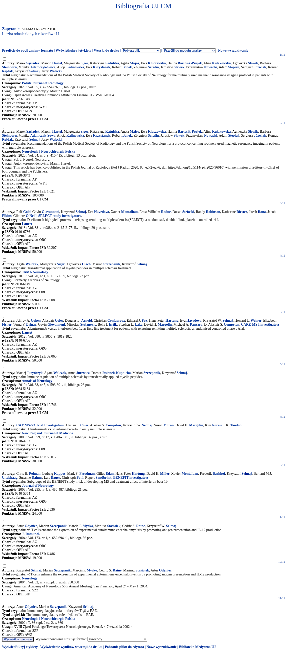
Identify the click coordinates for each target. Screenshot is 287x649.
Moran (168, 425)
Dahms (37, 477)
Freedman (87, 473)
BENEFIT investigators (130, 477)
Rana (262, 212)
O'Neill (31, 216)
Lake (138, 324)
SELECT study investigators (59, 216)
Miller (165, 473)
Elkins (7, 216)
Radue (166, 212)
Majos (134, 63)
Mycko (88, 526)
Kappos (60, 473)
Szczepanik (112, 264)
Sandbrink (104, 477)
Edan (110, 473)
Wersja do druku (106, 50)
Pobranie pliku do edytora (124, 647)
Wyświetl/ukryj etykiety (73, 50)
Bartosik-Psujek (190, 63)
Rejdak (7, 71)
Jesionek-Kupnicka (116, 373)
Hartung (172, 320)
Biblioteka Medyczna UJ (197, 647)
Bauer (55, 477)
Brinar (31, 324)
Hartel (57, 63)
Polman (34, 473)
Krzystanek (101, 67)
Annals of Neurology (37, 381)
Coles (59, 320)
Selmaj (34, 71)
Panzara (196, 324)
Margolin (165, 324)
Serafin (153, 67)
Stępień (233, 67)
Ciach (86, 264)
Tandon (236, 425)
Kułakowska (221, 63)
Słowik (253, 63)
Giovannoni (50, 212)
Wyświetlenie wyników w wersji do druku (71, 647)
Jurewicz (83, 373)
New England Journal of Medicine (47, 433)
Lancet (27, 224)
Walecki (56, 71)
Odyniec (31, 526)
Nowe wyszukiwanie (233, 50)
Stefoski (188, 212)
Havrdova (101, 212)
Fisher (7, 324)
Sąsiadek (33, 63)
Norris (217, 425)
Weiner (256, 320)
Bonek (127, 67)
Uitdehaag (9, 477)
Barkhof (219, 473)
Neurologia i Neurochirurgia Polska (48, 151)
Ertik (113, 324)
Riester (241, 212)
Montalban (129, 212)
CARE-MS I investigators (260, 324)
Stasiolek (113, 526)
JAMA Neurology (35, 272)
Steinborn (9, 67)
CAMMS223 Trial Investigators (40, 425)
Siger (84, 63)
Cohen (36, 320)
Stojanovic (88, 324)
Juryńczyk (35, 373)
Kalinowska (75, 67)
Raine (140, 526)
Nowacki (210, 67)
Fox (145, 320)
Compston (231, 324)
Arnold (86, 320)
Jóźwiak (260, 67)
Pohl (79, 477)
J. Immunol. (31, 534)
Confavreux (116, 320)
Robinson (213, 212)
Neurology (30, 578)
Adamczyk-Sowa (42, 67)
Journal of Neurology (38, 485)
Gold (27, 212)
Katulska (112, 63)
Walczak (32, 264)
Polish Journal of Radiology (43, 83)
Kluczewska (157, 63)
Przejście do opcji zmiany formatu (27, 50)
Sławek (179, 67)
